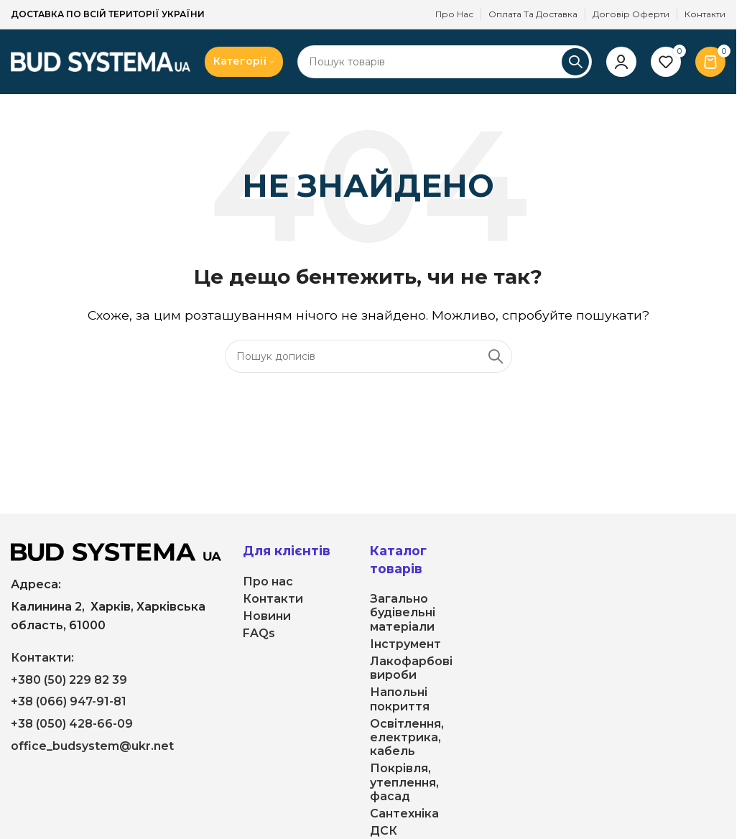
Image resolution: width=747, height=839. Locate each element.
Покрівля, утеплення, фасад (404, 781)
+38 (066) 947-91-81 (68, 701)
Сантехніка (404, 813)
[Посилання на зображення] (116, 551)
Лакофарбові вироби (411, 668)
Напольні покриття (400, 699)
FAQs (259, 633)
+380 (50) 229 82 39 (69, 680)
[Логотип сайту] (100, 61)
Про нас (268, 581)
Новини (267, 616)
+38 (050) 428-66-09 (72, 724)
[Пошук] (444, 61)
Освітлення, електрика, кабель (407, 737)
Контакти (273, 599)
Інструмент (405, 644)
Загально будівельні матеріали (402, 612)
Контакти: (42, 657)
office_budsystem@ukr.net (92, 746)
